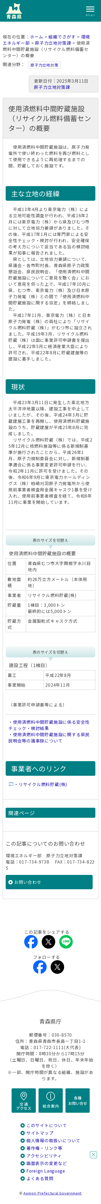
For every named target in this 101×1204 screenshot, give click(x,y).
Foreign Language (45, 1171)
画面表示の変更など (46, 1163)
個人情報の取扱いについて (53, 1140)
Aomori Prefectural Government (52, 1193)
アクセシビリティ (44, 1156)
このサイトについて (46, 1125)
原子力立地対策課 (53, 43)
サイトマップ (40, 1133)
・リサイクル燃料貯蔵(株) (40, 784)
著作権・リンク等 (44, 1148)
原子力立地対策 (44, 65)
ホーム (36, 37)
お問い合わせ (27, 882)
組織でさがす (62, 37)
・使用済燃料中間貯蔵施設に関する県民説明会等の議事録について (49, 737)
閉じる (93, 1154)
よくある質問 (40, 1178)
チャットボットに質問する (83, 1169)
